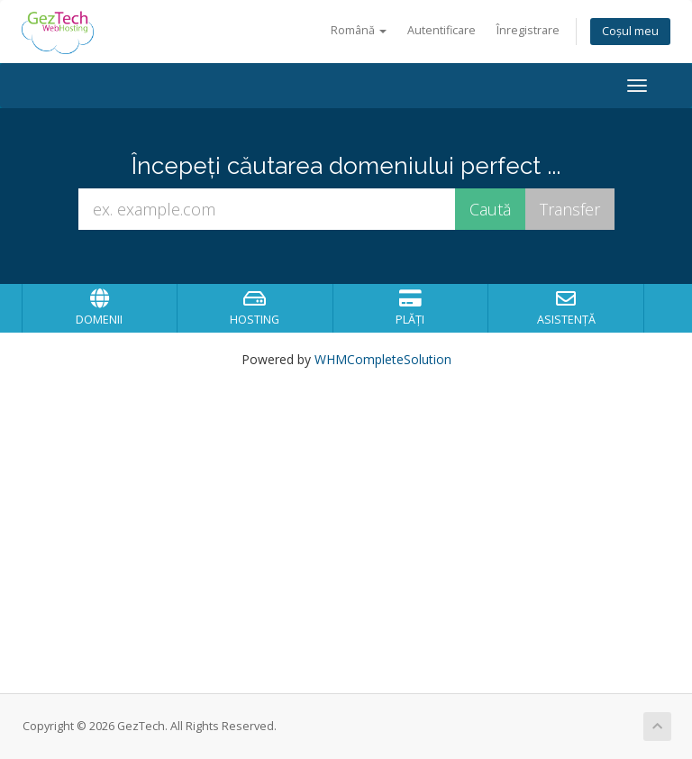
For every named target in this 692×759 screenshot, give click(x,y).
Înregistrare (528, 30)
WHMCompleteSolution (382, 359)
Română (359, 30)
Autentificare (441, 30)
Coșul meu (630, 31)
